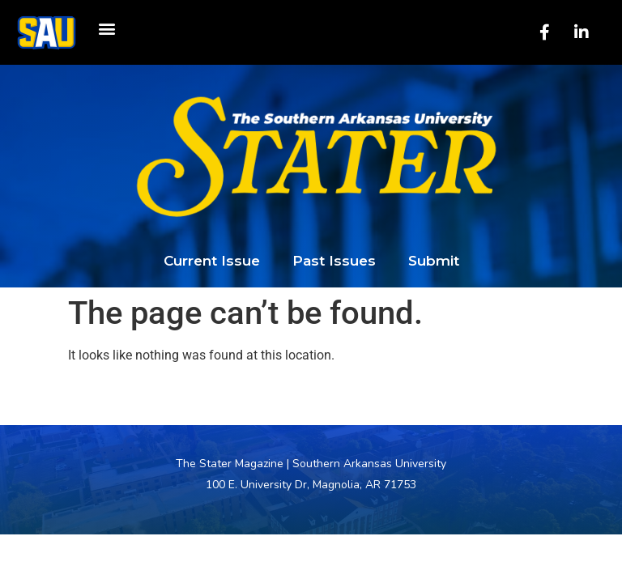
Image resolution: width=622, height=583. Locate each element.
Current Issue (212, 261)
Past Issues (334, 261)
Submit (433, 261)
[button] (106, 28)
